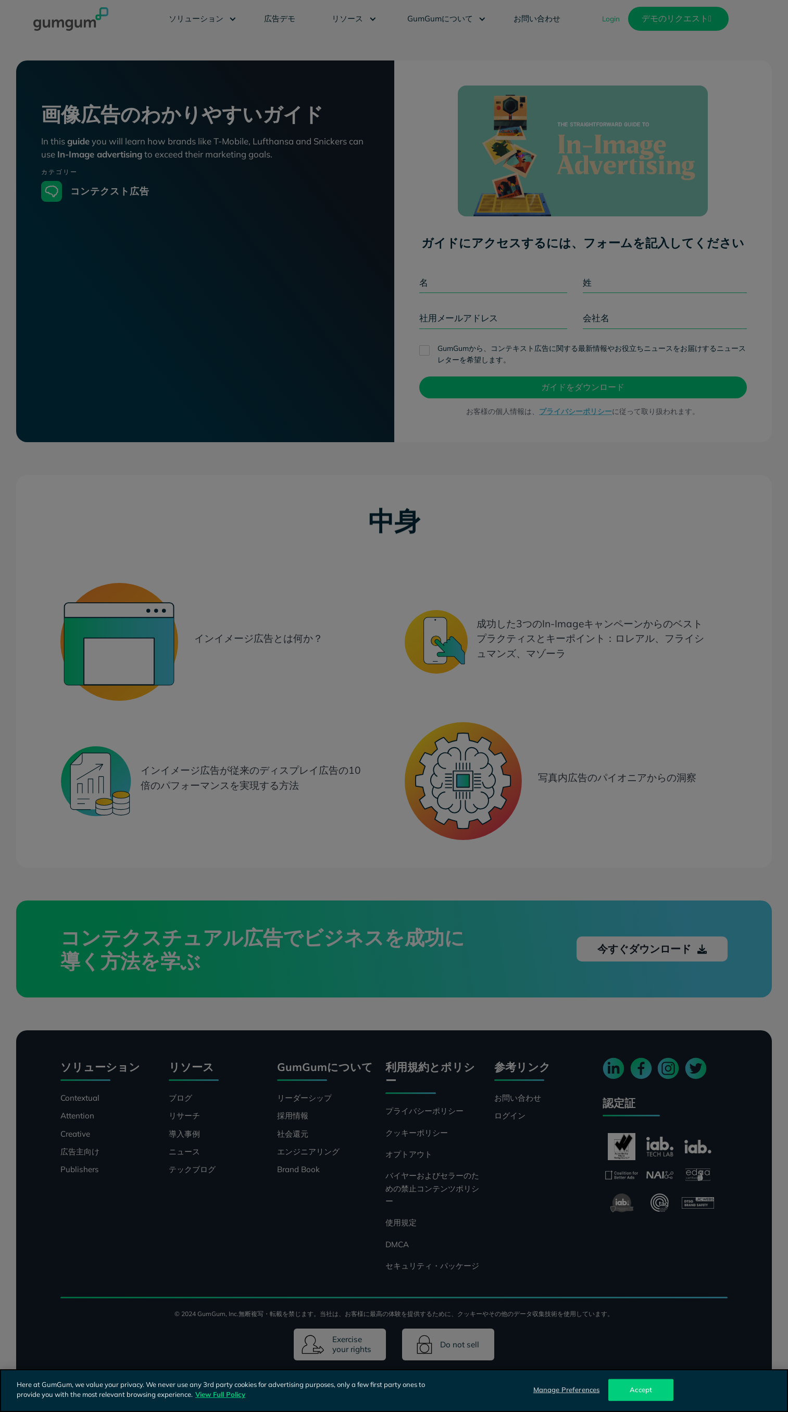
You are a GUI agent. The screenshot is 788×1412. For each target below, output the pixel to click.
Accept (641, 1389)
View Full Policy (220, 1394)
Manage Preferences (566, 1389)
